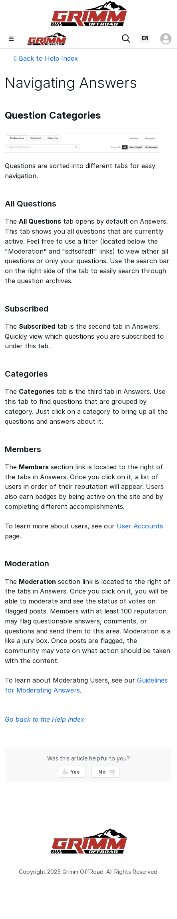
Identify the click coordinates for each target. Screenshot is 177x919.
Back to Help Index (46, 58)
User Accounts (140, 526)
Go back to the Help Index (44, 719)
